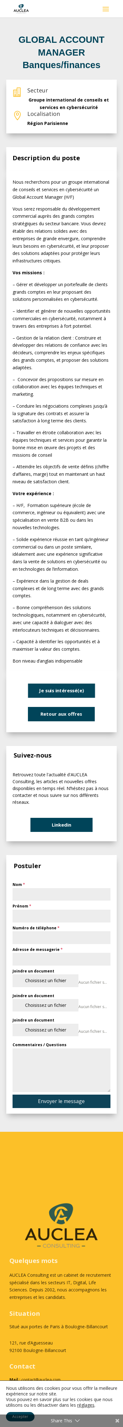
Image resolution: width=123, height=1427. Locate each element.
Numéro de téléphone (36, 928)
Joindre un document (33, 971)
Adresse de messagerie (38, 949)
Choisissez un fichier (45, 980)
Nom (19, 884)
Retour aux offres (61, 714)
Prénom (22, 906)
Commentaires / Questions (40, 1044)
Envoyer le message (61, 1101)
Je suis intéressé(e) (61, 690)
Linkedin (61, 825)
